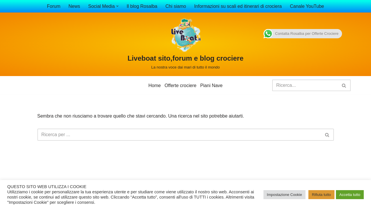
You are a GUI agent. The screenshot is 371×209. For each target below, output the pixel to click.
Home (154, 85)
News (74, 6)
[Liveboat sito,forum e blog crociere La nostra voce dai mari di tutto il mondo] (185, 44)
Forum (53, 6)
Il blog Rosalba (142, 6)
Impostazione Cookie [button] (284, 194)
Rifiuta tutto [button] (321, 194)
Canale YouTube (307, 6)
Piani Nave (211, 85)
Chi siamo (176, 6)
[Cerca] (305, 85)
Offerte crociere (181, 85)
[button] (117, 6)
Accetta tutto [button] (349, 194)
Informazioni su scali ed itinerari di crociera (238, 6)
